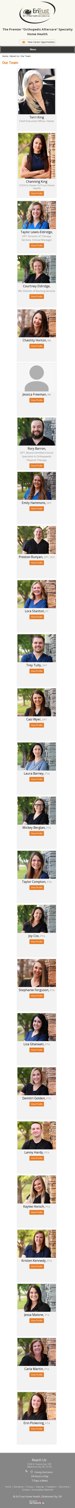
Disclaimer (19, 1487)
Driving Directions (44, 1472)
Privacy (29, 1487)
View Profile (36, 193)
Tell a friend (63, 1487)
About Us (14, 56)
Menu (37, 50)
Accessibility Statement (42, 1490)
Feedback (51, 1487)
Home (5, 56)
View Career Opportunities (41, 41)
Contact (25, 1490)
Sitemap (40, 1487)
